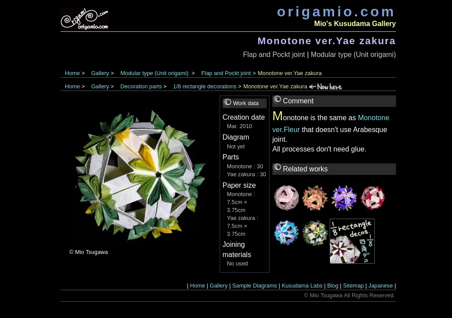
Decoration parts (141, 86)
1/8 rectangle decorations (205, 86)
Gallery (100, 73)
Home (72, 73)
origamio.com (336, 11)
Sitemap (353, 285)
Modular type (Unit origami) (353, 54)
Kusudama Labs (302, 285)
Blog (333, 285)
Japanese (381, 285)
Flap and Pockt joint (274, 54)
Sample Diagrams (254, 285)
